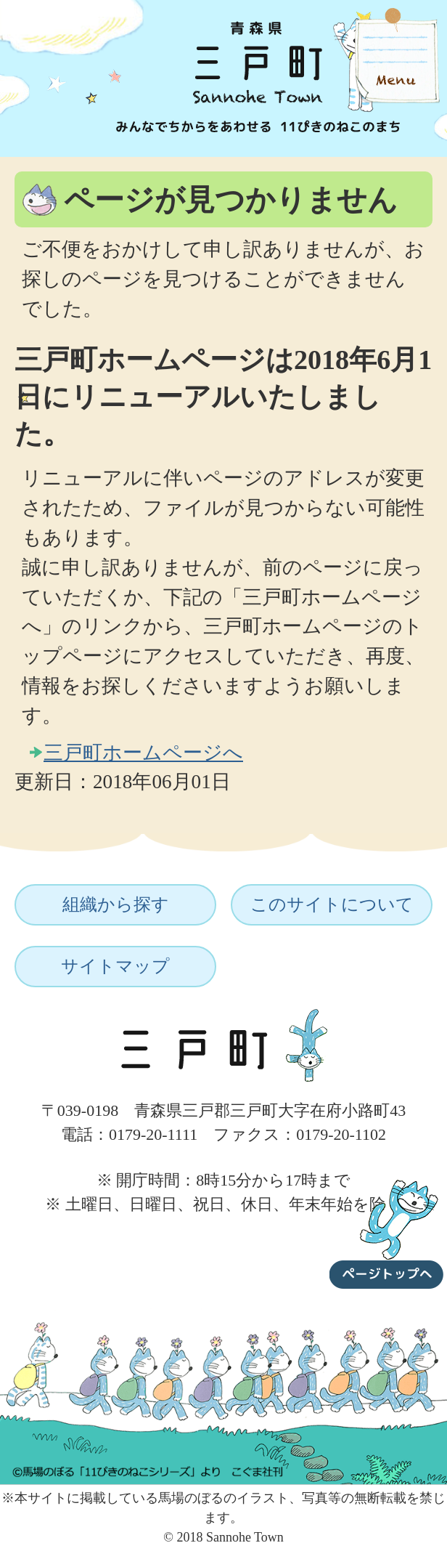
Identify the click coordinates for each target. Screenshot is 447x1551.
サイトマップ (115, 966)
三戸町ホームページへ (143, 753)
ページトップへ (386, 1231)
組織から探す (115, 904)
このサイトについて (332, 904)
